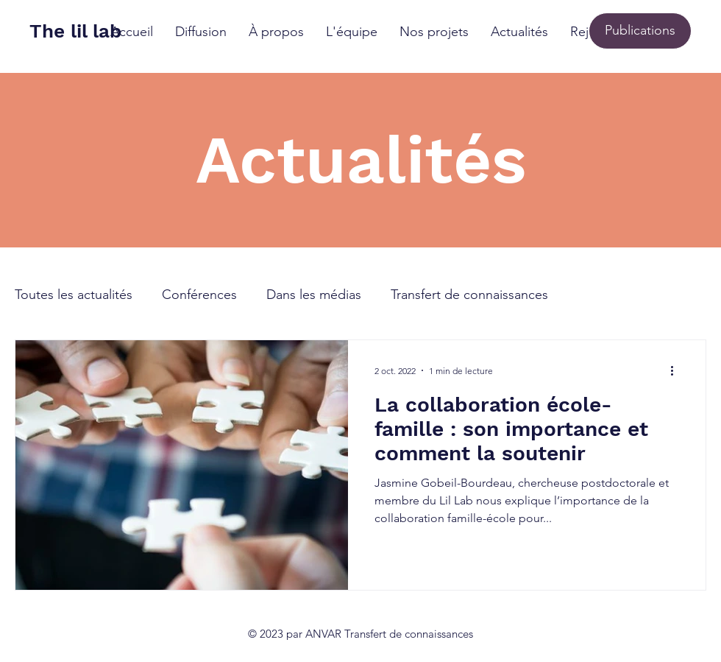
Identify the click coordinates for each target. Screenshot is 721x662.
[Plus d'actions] (677, 370)
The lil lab (75, 31)
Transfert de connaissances (469, 294)
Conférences (199, 294)
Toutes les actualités (73, 294)
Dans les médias (313, 294)
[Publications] (640, 31)
